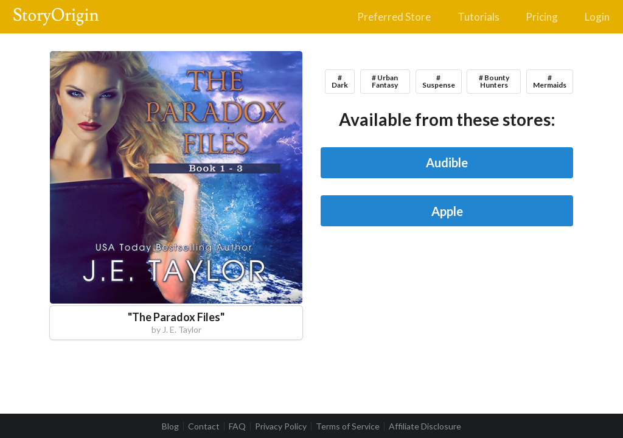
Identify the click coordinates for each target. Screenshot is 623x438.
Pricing (542, 16)
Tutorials (478, 16)
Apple (447, 211)
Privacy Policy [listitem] (281, 426)
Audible (447, 162)
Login (597, 16)
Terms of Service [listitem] (348, 426)
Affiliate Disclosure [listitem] (425, 426)
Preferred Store (394, 16)
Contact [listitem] (204, 426)
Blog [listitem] (170, 426)
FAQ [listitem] (237, 426)
